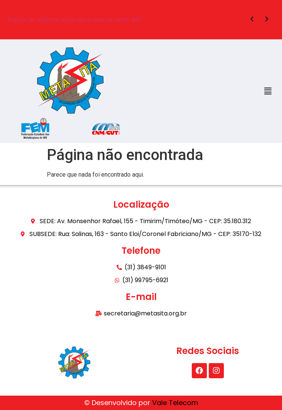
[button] (268, 91)
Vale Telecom (175, 402)
